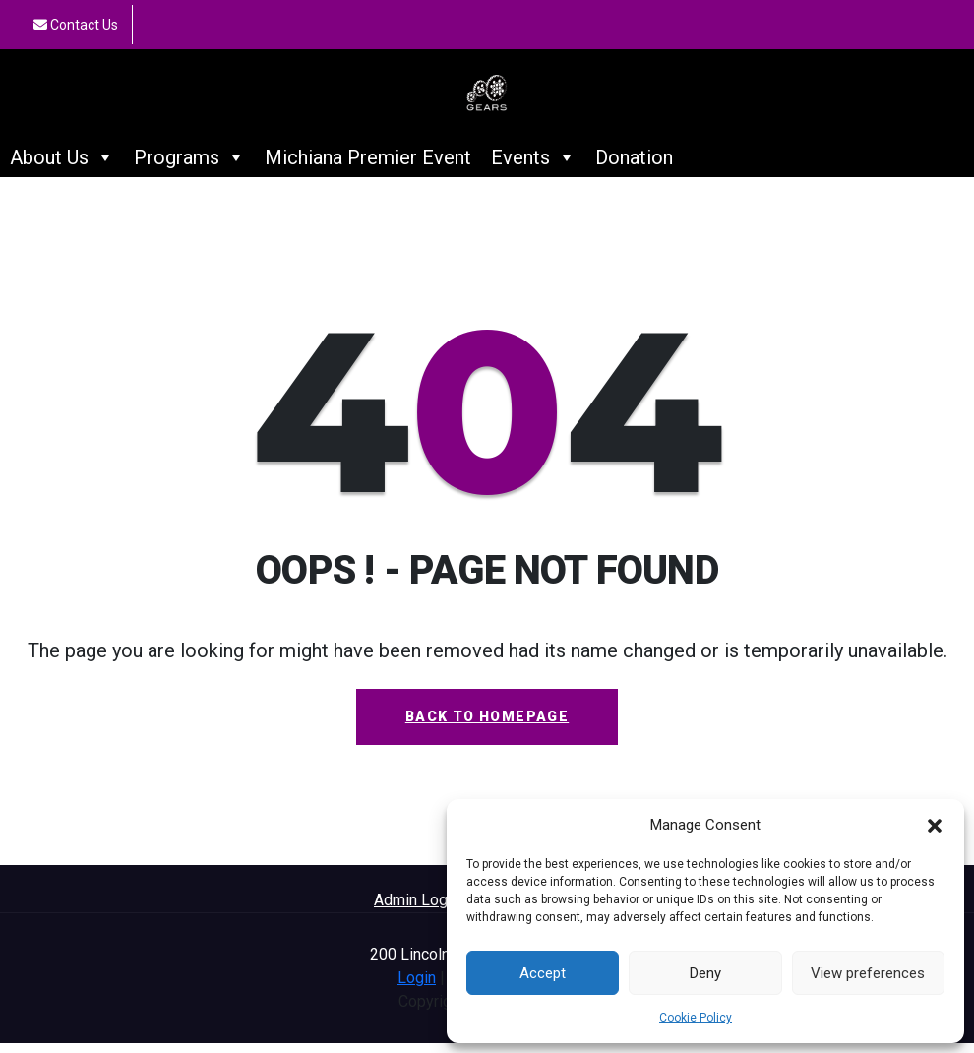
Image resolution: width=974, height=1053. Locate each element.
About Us (62, 167)
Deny (705, 973)
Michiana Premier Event (368, 167)
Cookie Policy (695, 1017)
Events (533, 167)
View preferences (868, 973)
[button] (934, 825)
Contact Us (84, 24)
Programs (189, 167)
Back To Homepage (487, 726)
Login (416, 987)
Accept (542, 973)
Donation (634, 167)
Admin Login (416, 909)
